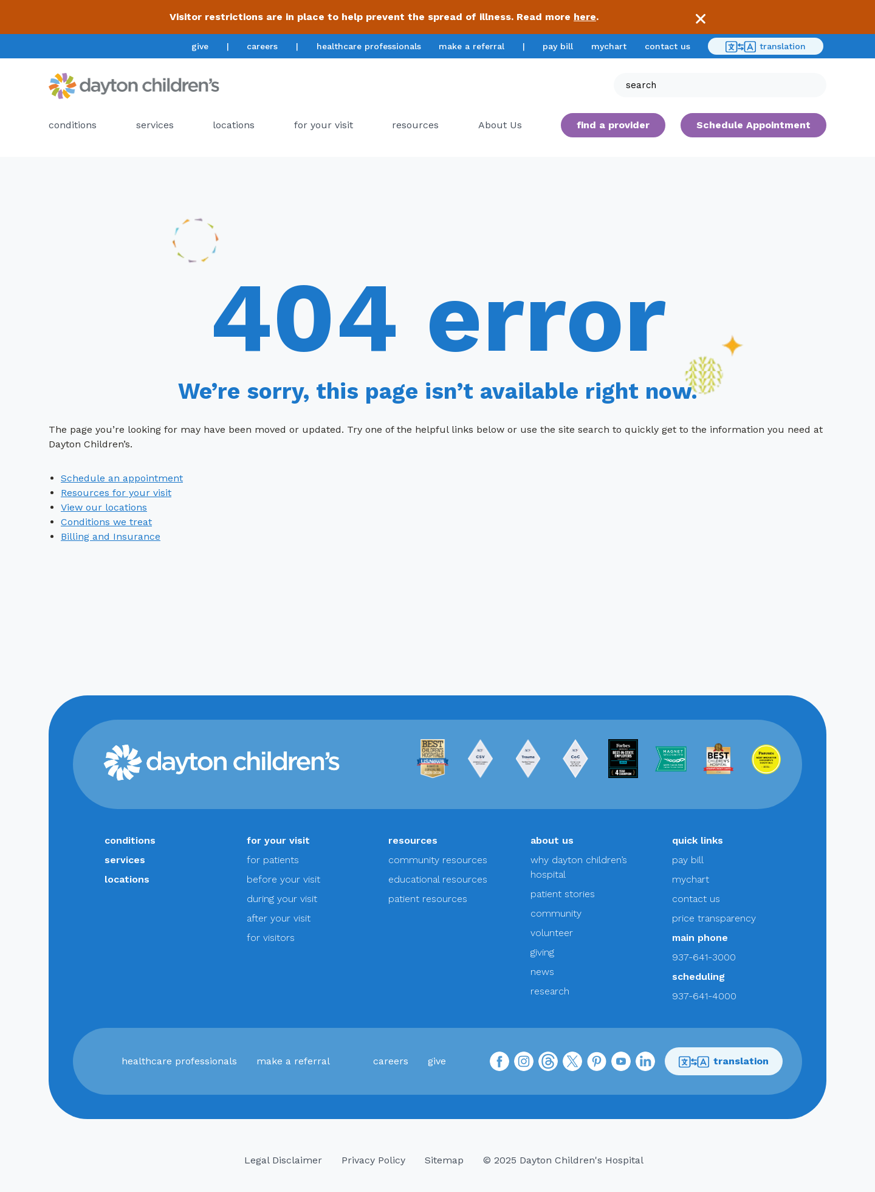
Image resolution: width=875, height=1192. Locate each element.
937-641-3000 (704, 957)
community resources (437, 860)
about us (552, 840)
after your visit (279, 918)
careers (262, 46)
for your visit (323, 125)
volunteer (551, 933)
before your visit (283, 879)
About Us (500, 125)
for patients (273, 860)
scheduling (698, 976)
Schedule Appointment (753, 125)
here (585, 16)
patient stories (562, 894)
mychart (608, 46)
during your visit (282, 898)
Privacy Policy (373, 1160)
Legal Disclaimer (283, 1160)
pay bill (558, 46)
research (549, 991)
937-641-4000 (704, 996)
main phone (700, 937)
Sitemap (444, 1160)
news (542, 971)
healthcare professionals (369, 46)
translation (766, 47)
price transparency (714, 918)
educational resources (437, 879)
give (199, 46)
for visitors (271, 937)
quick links (697, 840)
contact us (667, 46)
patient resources (427, 898)
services (155, 125)
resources (415, 125)
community (556, 913)
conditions (73, 125)
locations (234, 125)
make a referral (471, 46)
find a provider (613, 125)
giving (542, 952)
